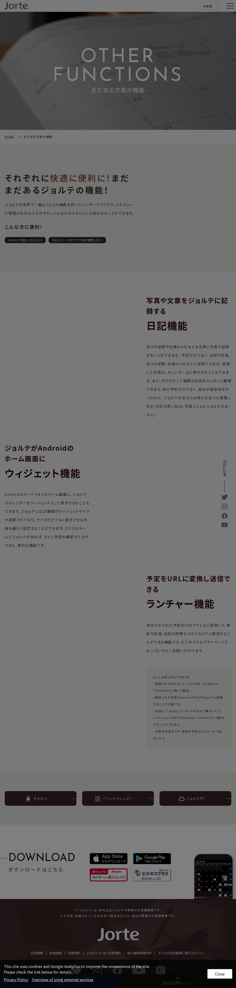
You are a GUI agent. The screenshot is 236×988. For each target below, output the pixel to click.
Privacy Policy (16, 979)
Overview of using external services (62, 979)
